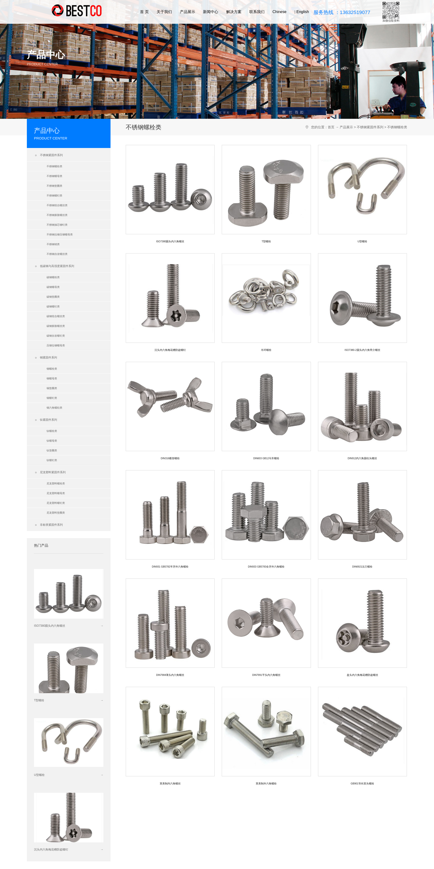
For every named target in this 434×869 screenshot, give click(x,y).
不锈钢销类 (53, 244)
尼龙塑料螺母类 (56, 493)
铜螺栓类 (52, 368)
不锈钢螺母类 (54, 176)
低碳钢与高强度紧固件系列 (54, 266)
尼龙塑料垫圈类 (56, 512)
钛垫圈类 (52, 450)
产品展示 (187, 12)
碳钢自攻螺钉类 (56, 335)
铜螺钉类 (52, 397)
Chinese (279, 12)
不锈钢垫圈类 (54, 185)
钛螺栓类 (52, 431)
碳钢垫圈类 (53, 296)
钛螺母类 (52, 440)
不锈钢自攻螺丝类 (57, 254)
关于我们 (164, 12)
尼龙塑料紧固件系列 (50, 472)
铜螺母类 (52, 378)
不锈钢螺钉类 (54, 195)
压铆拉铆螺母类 (56, 345)
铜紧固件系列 (45, 358)
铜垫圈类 (52, 388)
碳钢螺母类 (53, 287)
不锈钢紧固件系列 (48, 155)
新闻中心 (210, 12)
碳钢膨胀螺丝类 (56, 326)
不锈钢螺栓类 (54, 166)
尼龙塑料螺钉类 (56, 502)
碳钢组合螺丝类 (56, 316)
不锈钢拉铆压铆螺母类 (60, 234)
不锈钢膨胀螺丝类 (57, 215)
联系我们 (257, 12)
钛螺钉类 (52, 460)
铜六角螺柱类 (54, 407)
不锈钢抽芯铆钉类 (57, 224)
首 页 (144, 12)
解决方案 (233, 12)
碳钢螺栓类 (53, 277)
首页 (331, 127)
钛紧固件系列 (45, 420)
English (302, 12)
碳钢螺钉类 (53, 306)
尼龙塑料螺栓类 (56, 483)
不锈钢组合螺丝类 (57, 205)
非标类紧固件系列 (48, 525)
